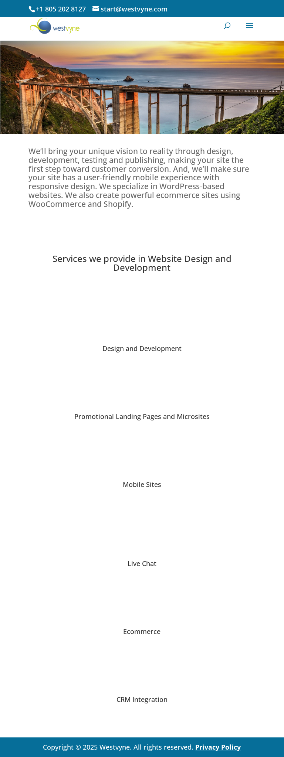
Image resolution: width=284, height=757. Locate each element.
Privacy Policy (218, 747)
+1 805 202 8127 (61, 8)
